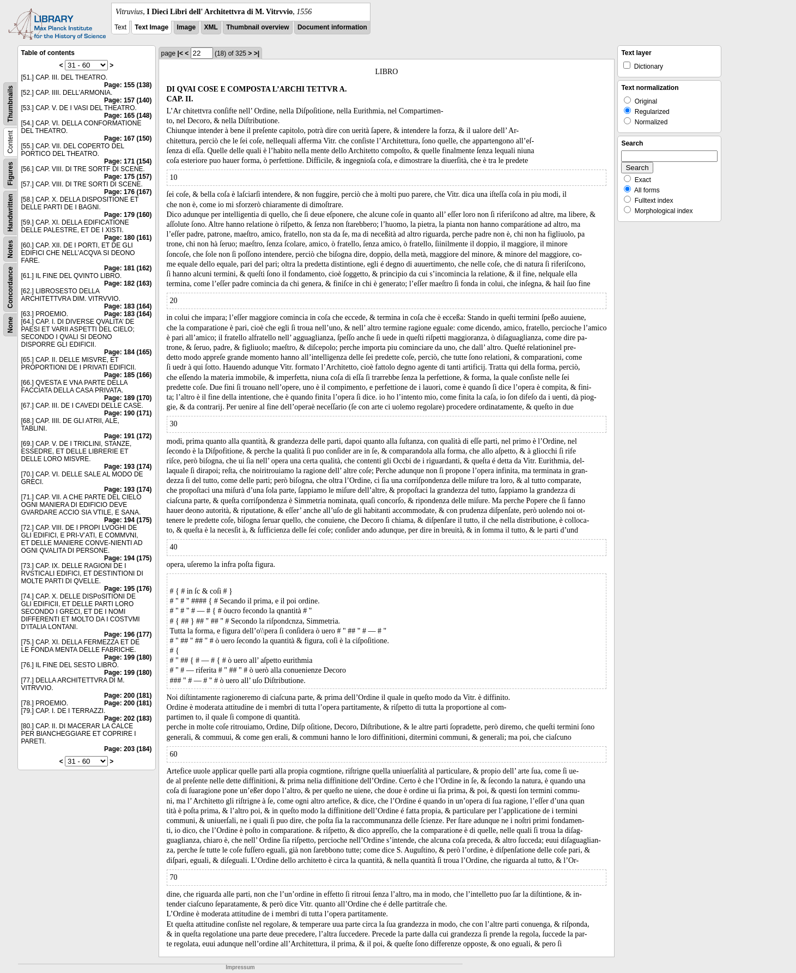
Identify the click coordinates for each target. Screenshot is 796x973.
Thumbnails (10, 104)
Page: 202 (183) (127, 718)
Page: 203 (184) (127, 749)
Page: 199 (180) (127, 657)
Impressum (240, 967)
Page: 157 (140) (127, 100)
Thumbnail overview (257, 27)
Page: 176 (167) (127, 192)
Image (186, 27)
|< (180, 53)
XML (211, 27)
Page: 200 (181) (127, 695)
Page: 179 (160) (127, 215)
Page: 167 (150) (127, 138)
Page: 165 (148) (127, 115)
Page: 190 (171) (127, 413)
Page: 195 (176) (127, 589)
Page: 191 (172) (127, 436)
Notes (10, 249)
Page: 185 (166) (127, 375)
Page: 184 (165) (127, 352)
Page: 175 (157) (127, 176)
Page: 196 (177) (127, 634)
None (10, 325)
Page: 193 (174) (127, 466)
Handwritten (10, 213)
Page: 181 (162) (127, 268)
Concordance (10, 288)
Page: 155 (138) (127, 85)
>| (256, 53)
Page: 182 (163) (127, 283)
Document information (332, 27)
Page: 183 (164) (127, 306)
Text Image (151, 27)
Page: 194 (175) (127, 520)
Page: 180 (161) (127, 237)
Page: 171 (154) (127, 161)
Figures (10, 173)
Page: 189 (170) (127, 398)
